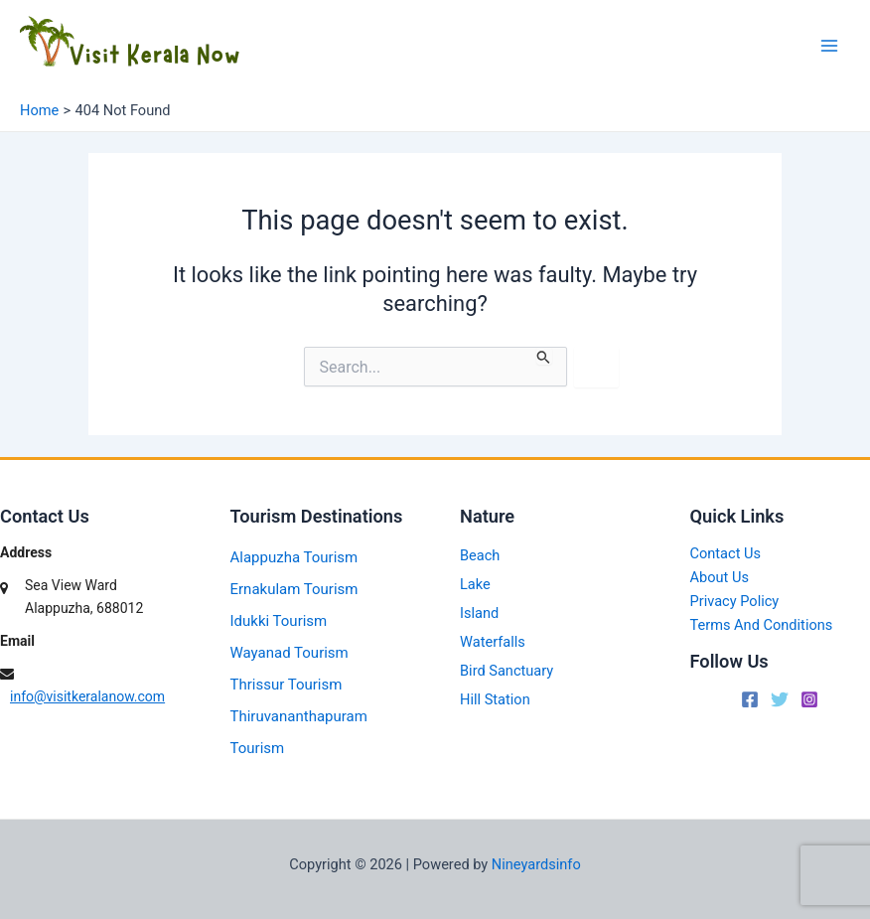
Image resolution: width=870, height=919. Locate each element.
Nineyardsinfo (536, 864)
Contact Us (726, 553)
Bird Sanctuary (506, 671)
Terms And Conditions (761, 625)
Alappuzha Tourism (294, 557)
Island (479, 613)
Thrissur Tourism (286, 684)
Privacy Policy (735, 601)
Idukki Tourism (279, 621)
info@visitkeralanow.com (87, 696)
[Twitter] (780, 699)
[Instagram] (809, 699)
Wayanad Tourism (289, 653)
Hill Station (495, 699)
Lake (475, 584)
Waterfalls (492, 642)
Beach (480, 555)
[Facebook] (750, 699)
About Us (719, 577)
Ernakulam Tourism (294, 589)
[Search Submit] (543, 356)
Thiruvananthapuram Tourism (298, 732)
